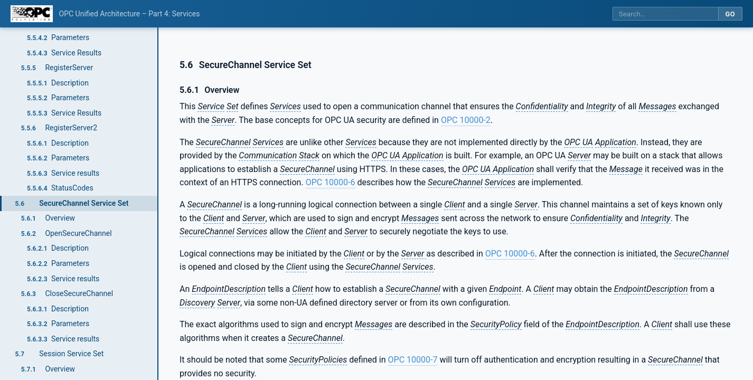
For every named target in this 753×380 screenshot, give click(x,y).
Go (730, 14)
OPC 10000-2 (466, 120)
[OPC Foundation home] (32, 13)
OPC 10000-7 (413, 360)
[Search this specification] (665, 14)
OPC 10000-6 (330, 182)
